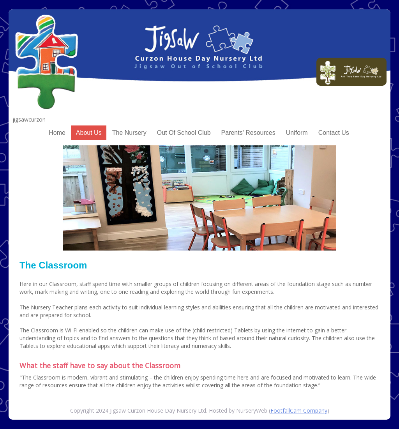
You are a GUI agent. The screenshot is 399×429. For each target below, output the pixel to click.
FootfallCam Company (298, 410)
